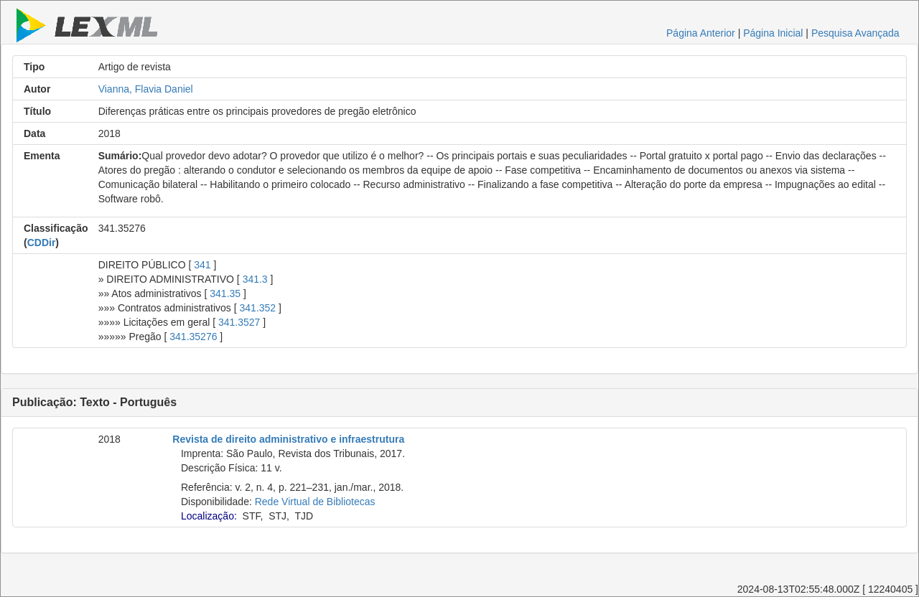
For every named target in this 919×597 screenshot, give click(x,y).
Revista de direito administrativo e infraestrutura (288, 439)
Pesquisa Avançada (855, 33)
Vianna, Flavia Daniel (145, 89)
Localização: (209, 516)
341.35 (225, 293)
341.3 (255, 279)
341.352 (258, 308)
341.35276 (193, 336)
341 (202, 265)
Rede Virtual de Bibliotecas (315, 501)
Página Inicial (773, 33)
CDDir (41, 242)
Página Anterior (700, 33)
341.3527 (239, 322)
